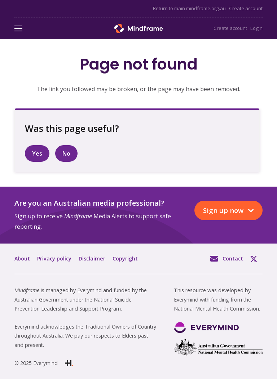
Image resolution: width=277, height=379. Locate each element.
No (66, 153)
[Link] (138, 28)
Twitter (256, 258)
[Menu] (18, 28)
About (22, 258)
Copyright (125, 258)
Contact (233, 258)
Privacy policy (54, 258)
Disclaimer (92, 258)
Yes (37, 153)
